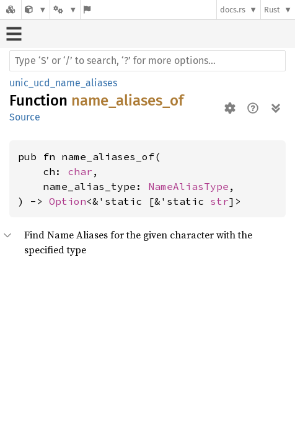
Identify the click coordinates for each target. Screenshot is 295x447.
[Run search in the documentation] (147, 60)
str (219, 201)
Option (67, 201)
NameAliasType (188, 186)
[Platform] (65, 9)
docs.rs (232, 9)
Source (24, 117)
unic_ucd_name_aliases (63, 83)
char (80, 171)
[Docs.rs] (10, 9)
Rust (272, 9)
